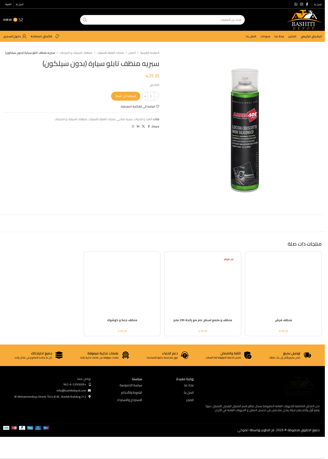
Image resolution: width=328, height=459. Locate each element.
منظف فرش (283, 320)
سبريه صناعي (125, 119)
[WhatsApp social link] (296, 4)
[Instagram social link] (302, 4)
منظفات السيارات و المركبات (76, 52)
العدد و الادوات (143, 119)
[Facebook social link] (307, 4)
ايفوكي (243, 430)
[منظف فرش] (283, 281)
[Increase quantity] (145, 96)
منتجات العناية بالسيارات (110, 52)
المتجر (132, 52)
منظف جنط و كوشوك (122, 320)
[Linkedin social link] (138, 126)
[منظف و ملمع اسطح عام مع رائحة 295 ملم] (203, 281)
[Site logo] (304, 19)
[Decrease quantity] (156, 96)
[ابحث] (162, 20)
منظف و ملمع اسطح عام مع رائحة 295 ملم (202, 320)
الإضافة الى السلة (125, 95)
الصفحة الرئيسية (149, 52)
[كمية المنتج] (151, 96)
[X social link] (143, 126)
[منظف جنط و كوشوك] (122, 281)
